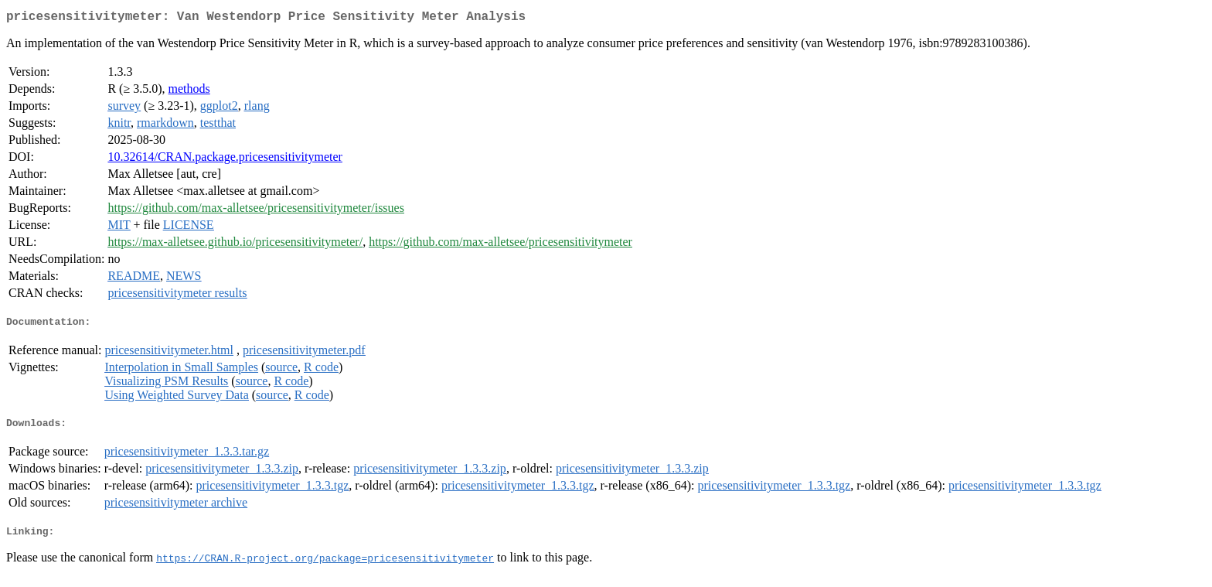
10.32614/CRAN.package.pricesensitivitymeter (224, 159)
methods (189, 91)
